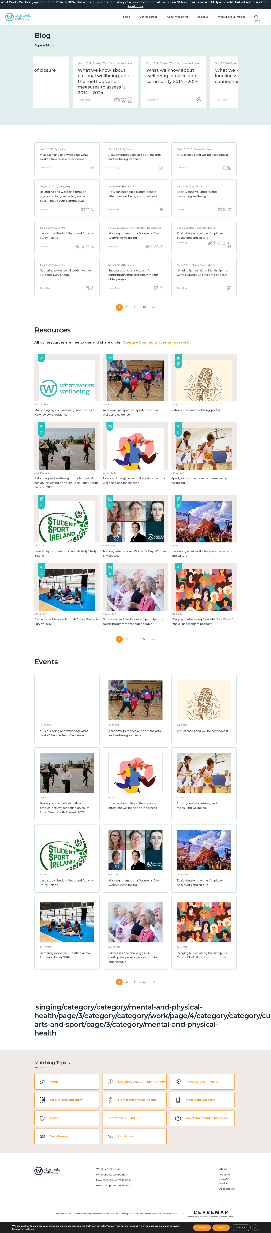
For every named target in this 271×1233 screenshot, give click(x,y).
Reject (221, 1227)
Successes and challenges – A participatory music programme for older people (133, 275)
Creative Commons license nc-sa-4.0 (156, 342)
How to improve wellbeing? (113, 1185)
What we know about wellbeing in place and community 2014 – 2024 (203, 76)
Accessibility (227, 1188)
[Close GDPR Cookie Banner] (255, 1228)
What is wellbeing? (108, 1169)
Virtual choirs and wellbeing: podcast (202, 154)
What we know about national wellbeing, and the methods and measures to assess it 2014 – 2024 (134, 81)
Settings (240, 1227)
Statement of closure (63, 70)
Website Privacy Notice (224, 1179)
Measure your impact (231, 16)
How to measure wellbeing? (113, 1180)
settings (29, 1229)
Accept (202, 1227)
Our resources (148, 16)
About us (203, 16)
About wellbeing (177, 16)
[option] (67, 82)
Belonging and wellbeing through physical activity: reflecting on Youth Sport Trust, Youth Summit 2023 (65, 196)
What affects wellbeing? (111, 1174)
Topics (125, 16)
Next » (153, 307)
